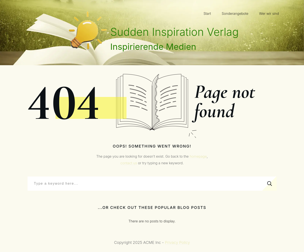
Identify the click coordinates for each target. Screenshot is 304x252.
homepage (198, 156)
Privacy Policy (177, 242)
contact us (128, 163)
